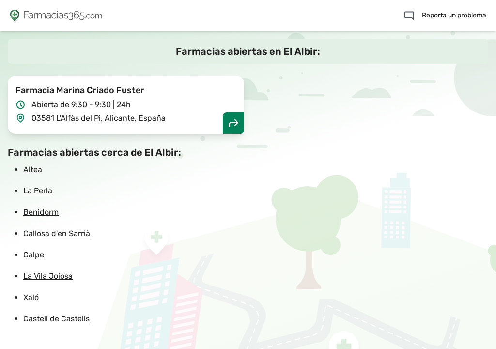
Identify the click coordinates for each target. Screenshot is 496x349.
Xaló (31, 297)
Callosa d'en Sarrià (56, 233)
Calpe (33, 254)
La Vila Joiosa (48, 276)
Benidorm (41, 212)
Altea (32, 169)
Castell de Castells (56, 318)
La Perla (37, 190)
